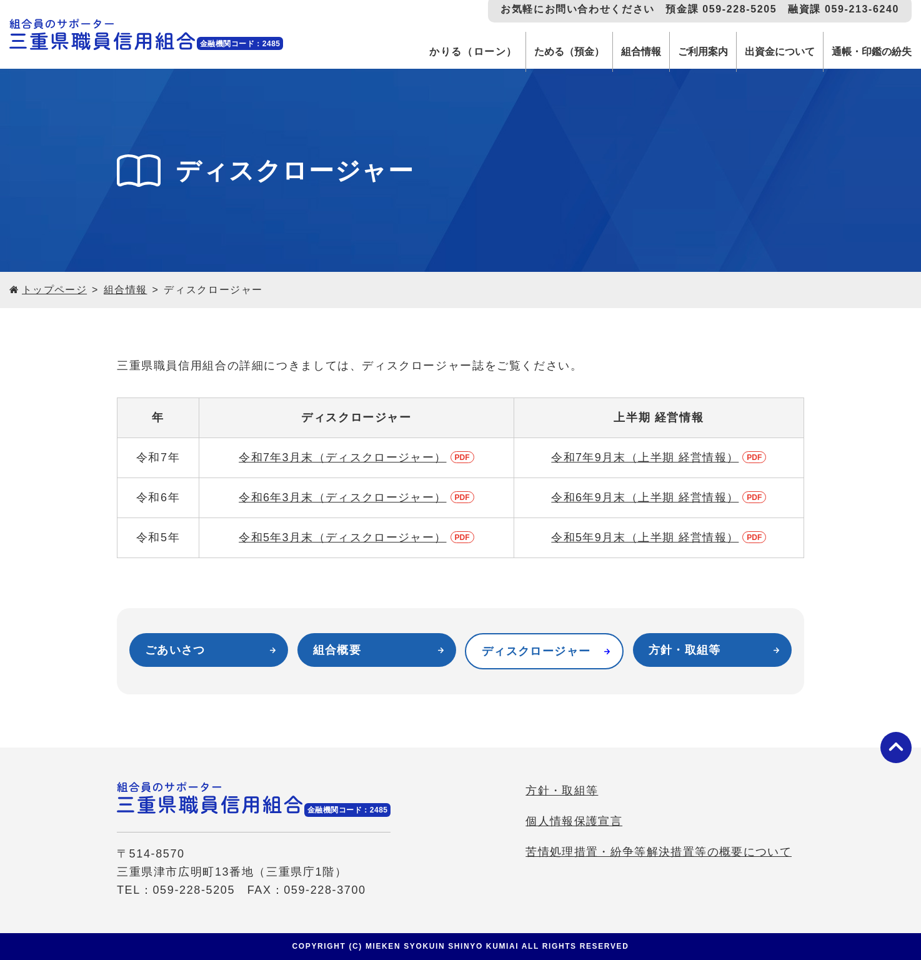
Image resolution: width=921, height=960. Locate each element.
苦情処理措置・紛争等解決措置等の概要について (657, 855)
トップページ (55, 289)
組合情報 (618, 51)
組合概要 (337, 650)
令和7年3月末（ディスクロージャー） (342, 457)
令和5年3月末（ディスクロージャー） (342, 537)
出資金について (768, 51)
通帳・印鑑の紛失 (868, 51)
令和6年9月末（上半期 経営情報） (645, 497)
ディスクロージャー (537, 651)
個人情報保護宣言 (571, 824)
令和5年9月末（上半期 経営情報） (645, 537)
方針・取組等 (685, 650)
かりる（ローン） (442, 51)
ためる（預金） (541, 51)
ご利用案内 (685, 51)
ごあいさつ (175, 650)
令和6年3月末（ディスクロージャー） (342, 497)
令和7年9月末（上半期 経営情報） (645, 457)
